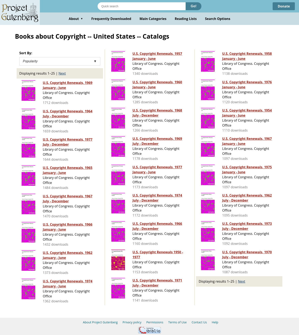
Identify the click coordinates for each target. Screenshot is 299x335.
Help (215, 322)
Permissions (154, 322)
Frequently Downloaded (111, 18)
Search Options (217, 18)
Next (62, 73)
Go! (193, 6)
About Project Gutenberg (100, 322)
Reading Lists (186, 18)
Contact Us (199, 322)
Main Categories (153, 18)
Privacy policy (132, 322)
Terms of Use (177, 322)
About (76, 18)
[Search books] (142, 6)
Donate (284, 6)
